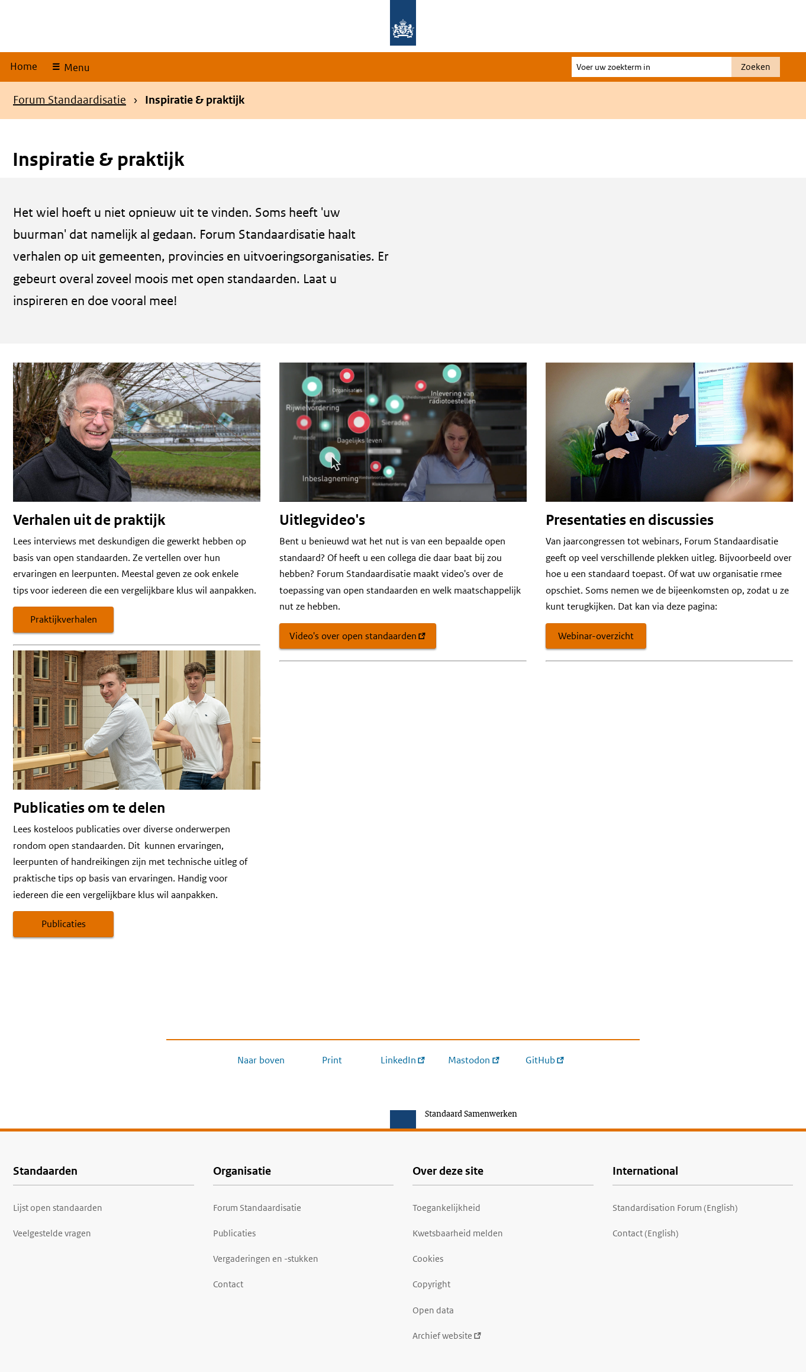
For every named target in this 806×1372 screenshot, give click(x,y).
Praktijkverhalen (63, 619)
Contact (228, 1284)
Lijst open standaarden (57, 1207)
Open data (433, 1310)
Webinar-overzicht (596, 636)
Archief (447, 1335)
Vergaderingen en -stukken (265, 1258)
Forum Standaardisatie (69, 100)
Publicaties (63, 924)
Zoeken (755, 66)
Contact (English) (645, 1233)
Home (23, 66)
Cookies (427, 1258)
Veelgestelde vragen (52, 1233)
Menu (75, 67)
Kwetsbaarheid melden (457, 1233)
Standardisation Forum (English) (675, 1207)
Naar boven (261, 1060)
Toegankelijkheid (446, 1207)
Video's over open (357, 636)
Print (332, 1060)
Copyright (431, 1284)
